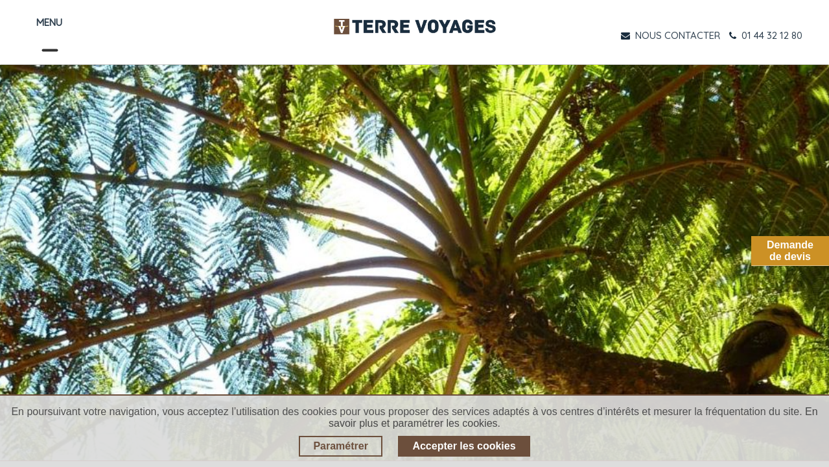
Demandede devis (790, 250)
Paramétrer (340, 445)
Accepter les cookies (463, 445)
